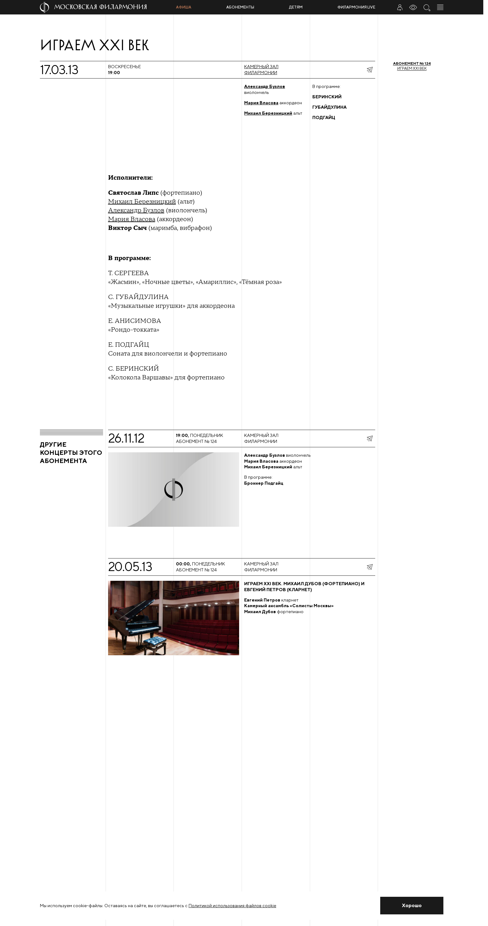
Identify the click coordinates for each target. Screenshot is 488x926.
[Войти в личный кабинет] (399, 7)
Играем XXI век (412, 66)
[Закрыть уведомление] (411, 905)
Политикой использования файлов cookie (232, 905)
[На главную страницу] (105, 7)
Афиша (183, 7)
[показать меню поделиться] (369, 69)
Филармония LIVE (356, 7)
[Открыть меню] (440, 7)
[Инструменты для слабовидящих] (413, 7)
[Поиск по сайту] (426, 7)
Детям (296, 7)
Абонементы (240, 7)
